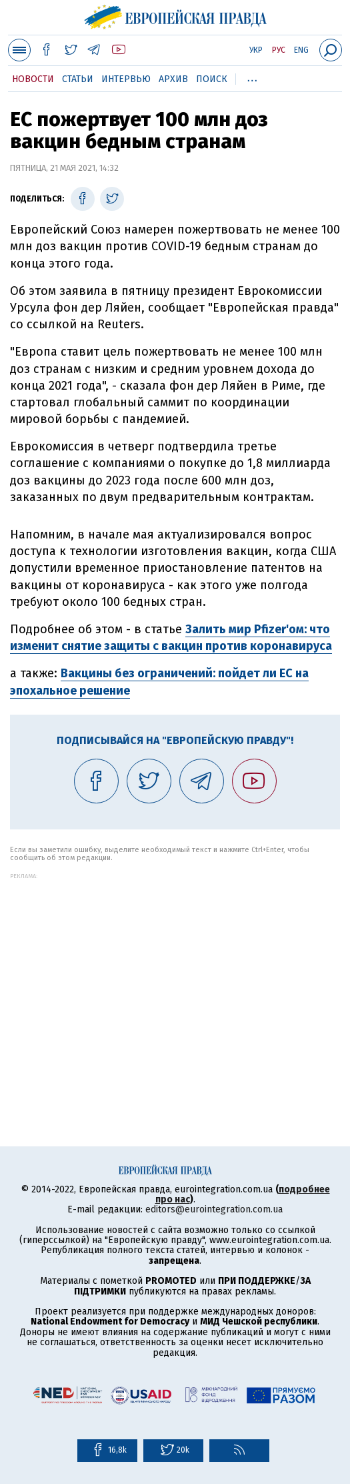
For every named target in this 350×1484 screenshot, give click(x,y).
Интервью (126, 79)
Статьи (77, 79)
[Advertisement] (175, 972)
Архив (173, 79)
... (252, 76)
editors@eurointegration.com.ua (214, 1209)
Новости (33, 79)
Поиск (211, 79)
